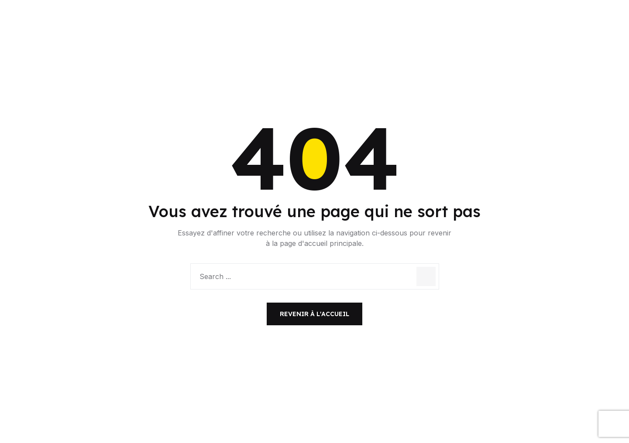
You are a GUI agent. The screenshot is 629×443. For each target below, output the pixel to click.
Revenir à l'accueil (314, 314)
